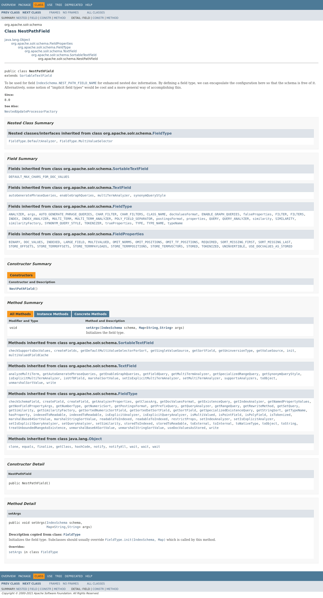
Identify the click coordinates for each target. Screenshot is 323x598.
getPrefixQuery (164, 406)
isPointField (230, 415)
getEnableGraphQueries (119, 374)
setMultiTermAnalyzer (201, 378)
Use (49, 5)
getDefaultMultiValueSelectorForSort (114, 350)
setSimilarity (108, 423)
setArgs (92, 328)
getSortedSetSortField (149, 410)
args (31, 214)
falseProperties (257, 214)
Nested (21, 18)
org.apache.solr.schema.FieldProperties (42, 43)
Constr (45, 18)
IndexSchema (111, 328)
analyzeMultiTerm (24, 374)
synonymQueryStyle (149, 195)
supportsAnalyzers (240, 378)
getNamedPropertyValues (288, 401)
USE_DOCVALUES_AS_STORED (270, 246)
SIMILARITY (284, 218)
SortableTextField (36, 75)
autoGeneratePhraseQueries (32, 195)
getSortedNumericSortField (102, 410)
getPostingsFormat (131, 406)
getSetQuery (287, 406)
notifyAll (117, 446)
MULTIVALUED (98, 242)
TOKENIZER (92, 223)
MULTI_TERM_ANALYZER (93, 218)
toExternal (199, 423)
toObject (267, 378)
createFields (65, 350)
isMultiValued (202, 415)
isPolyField (255, 415)
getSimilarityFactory (56, 410)
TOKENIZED (210, 246)
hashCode (82, 446)
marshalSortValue (103, 378)
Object (95, 439)
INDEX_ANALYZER (35, 218)
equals (27, 446)
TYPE (139, 223)
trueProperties (118, 223)
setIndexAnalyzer (215, 419)
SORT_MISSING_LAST (274, 242)
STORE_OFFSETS (21, 246)
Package (24, 5)
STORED (192, 246)
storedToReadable (171, 423)
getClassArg (145, 401)
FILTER (281, 214)
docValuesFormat (184, 214)
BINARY (14, 242)
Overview (8, 5)
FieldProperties (128, 234)
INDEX (13, 218)
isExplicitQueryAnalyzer (164, 415)
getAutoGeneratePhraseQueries (69, 374)
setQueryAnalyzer (77, 423)
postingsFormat (169, 218)
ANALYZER (16, 214)
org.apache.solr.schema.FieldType (44, 47)
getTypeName (295, 410)
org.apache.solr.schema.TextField (51, 51)
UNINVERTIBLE (234, 246)
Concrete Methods (90, 314)
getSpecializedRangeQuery (235, 374)
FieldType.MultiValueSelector (86, 141)
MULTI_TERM (61, 218)
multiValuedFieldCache (28, 355)
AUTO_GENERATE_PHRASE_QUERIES (65, 214)
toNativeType (247, 423)
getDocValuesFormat (177, 401)
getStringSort (268, 410)
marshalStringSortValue (75, 419)
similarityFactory (25, 223)
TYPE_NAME (155, 223)
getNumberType (68, 406)
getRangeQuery (227, 406)
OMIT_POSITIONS (148, 242)
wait (133, 446)
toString (288, 423)
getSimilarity (21, 410)
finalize (44, 446)
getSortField (203, 350)
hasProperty (19, 415)
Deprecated (74, 5)
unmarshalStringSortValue (141, 428)
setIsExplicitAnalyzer (253, 419)
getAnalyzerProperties (112, 401)
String (152, 328)
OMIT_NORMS (122, 242)
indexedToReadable (49, 415)
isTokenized (280, 415)
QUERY (214, 218)
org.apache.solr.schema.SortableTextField (63, 55)
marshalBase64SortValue (29, 419)
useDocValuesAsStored (186, 428)
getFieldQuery (155, 374)
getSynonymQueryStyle (281, 374)
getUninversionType (236, 350)
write (51, 382)
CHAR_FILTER (106, 214)
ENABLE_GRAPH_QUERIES (221, 214)
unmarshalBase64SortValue (92, 428)
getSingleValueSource (169, 350)
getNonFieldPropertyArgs (30, 406)
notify (99, 446)
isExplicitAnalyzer (122, 415)
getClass (63, 446)
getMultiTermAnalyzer (190, 374)
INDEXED (53, 242)
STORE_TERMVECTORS (167, 246)
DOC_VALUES (33, 242)
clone (13, 446)
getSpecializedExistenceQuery (226, 410)
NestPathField (21, 288)
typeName (175, 223)
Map (142, 328)
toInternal (222, 423)
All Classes (96, 12)
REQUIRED (209, 242)
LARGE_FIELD (73, 242)
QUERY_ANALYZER (236, 218)
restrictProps (183, 419)
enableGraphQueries (77, 195)
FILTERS (297, 214)
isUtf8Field (73, 378)
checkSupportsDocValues (29, 350)
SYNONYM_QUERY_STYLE (63, 223)
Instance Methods (52, 314)
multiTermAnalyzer (114, 195)
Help (88, 5)
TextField (122, 188)
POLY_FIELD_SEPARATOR (134, 218)
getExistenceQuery (214, 401)
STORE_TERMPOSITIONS (129, 246)
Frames (54, 12)
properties (195, 218)
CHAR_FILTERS (131, 214)
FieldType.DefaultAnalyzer (32, 141)
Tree (58, 5)
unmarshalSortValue (26, 382)
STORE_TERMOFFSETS (53, 246)
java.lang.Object (17, 39)
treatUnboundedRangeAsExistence (37, 428)
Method (60, 18)
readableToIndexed (116, 419)
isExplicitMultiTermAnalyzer (34, 378)
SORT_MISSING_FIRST (237, 242)
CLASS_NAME (156, 214)
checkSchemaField (24, 401)
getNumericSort (97, 406)
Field (33, 18)
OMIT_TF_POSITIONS (182, 242)
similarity (262, 218)
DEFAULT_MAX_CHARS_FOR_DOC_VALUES (39, 177)
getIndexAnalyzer (249, 401)
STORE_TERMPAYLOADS (90, 246)
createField (53, 401)
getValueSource (269, 350)
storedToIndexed (138, 423)
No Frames (71, 12)
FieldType (162, 133)
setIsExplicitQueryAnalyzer (33, 423)
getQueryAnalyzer (196, 406)
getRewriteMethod (258, 406)
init (290, 350)
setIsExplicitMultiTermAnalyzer (150, 378)
